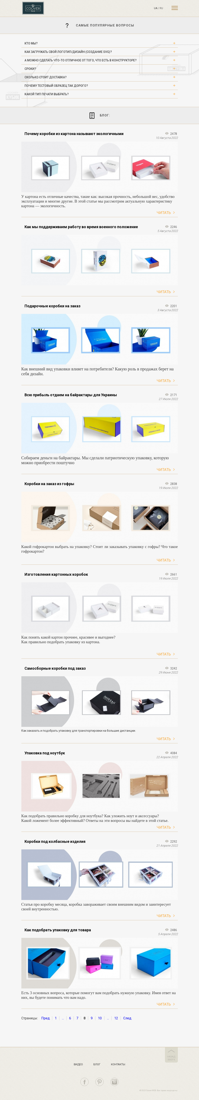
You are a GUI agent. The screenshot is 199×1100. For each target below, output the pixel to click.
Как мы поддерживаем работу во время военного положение (81, 227)
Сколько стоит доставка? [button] (46, 77)
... (63, 1018)
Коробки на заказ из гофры (49, 484)
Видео (78, 1064)
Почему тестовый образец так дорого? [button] (56, 85)
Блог (96, 1064)
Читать (164, 212)
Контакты (118, 1064)
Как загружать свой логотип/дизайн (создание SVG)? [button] (68, 52)
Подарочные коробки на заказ (52, 306)
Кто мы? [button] (31, 43)
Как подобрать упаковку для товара (58, 930)
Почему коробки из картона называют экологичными (74, 133)
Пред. (45, 1018)
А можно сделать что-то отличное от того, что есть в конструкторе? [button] (81, 60)
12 (116, 1018)
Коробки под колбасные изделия (55, 841)
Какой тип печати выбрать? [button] (47, 94)
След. (127, 1018)
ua (155, 8)
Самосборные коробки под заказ (55, 668)
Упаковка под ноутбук (45, 753)
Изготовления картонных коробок (56, 574)
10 (100, 1018)
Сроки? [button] (30, 68)
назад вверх (171, 1058)
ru (161, 8)
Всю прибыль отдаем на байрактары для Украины (71, 395)
